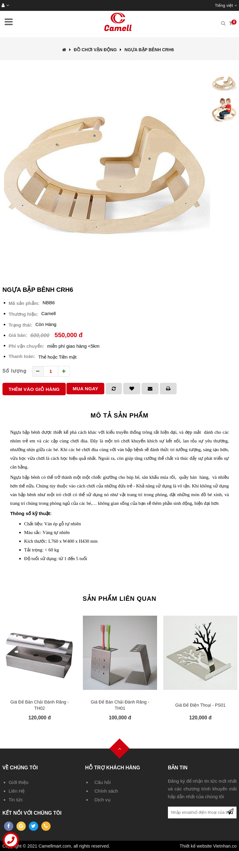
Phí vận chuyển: (26, 346)
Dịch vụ (102, 799)
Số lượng (14, 370)
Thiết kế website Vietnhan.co (208, 846)
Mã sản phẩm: (24, 303)
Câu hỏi (102, 782)
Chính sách (106, 791)
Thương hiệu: (23, 314)
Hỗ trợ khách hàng (112, 767)
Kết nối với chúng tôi (32, 813)
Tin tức (16, 799)
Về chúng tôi (20, 767)
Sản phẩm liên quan (119, 598)
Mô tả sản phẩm (119, 415)
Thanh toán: (22, 356)
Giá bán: (18, 335)
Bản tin (177, 767)
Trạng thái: (20, 325)
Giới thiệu (19, 782)
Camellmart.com (54, 846)
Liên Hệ (17, 791)
